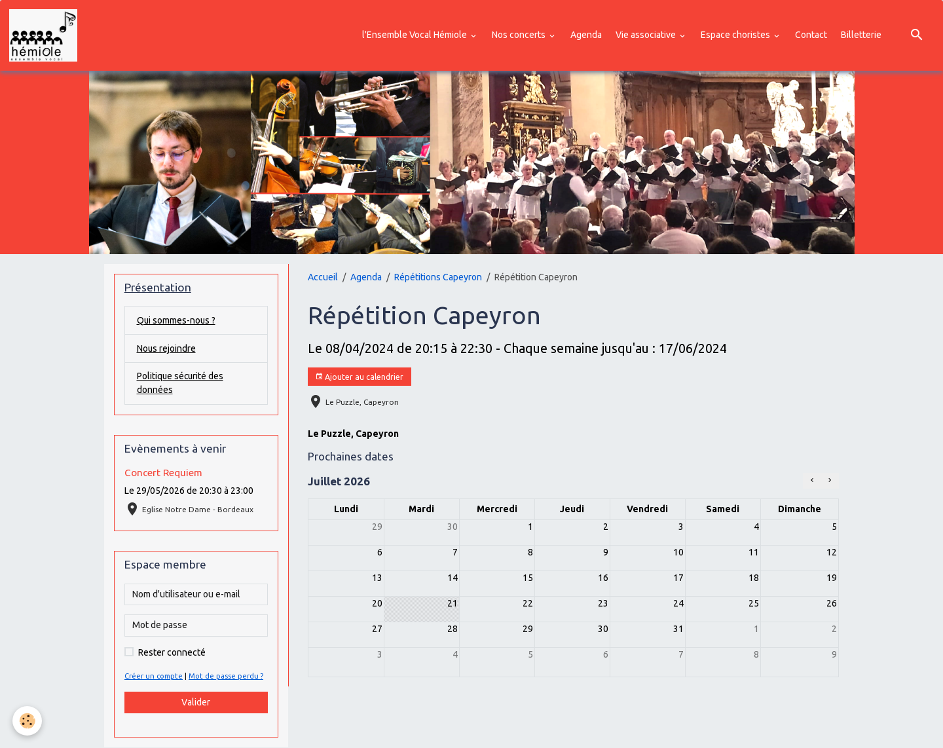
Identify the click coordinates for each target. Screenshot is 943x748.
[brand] (45, 35)
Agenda (586, 34)
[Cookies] (28, 721)
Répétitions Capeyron (438, 277)
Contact (811, 34)
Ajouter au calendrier (359, 377)
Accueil (323, 277)
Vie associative (647, 34)
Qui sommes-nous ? (177, 320)
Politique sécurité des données (181, 383)
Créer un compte (153, 677)
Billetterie (861, 34)
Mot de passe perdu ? (226, 677)
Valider (195, 703)
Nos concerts (519, 34)
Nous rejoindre (166, 348)
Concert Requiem (163, 473)
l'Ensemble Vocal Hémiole (415, 34)
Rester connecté (172, 653)
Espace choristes (736, 34)
